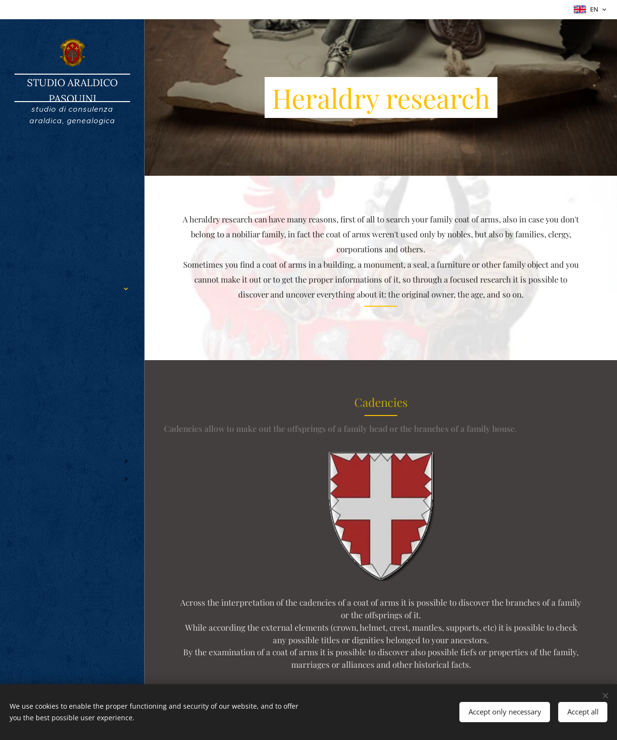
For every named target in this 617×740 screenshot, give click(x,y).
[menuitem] (72, 260)
